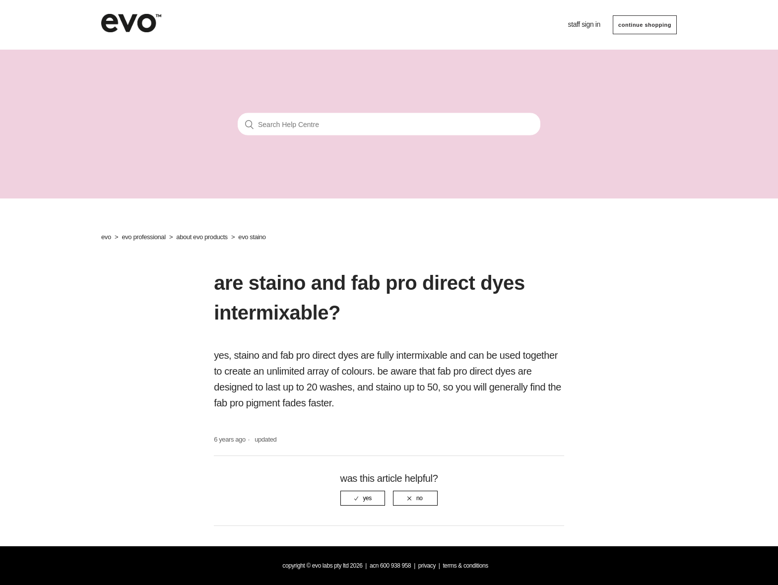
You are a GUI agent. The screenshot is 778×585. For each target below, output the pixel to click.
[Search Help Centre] (389, 124)
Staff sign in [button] (584, 24)
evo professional (143, 237)
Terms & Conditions (465, 565)
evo (106, 237)
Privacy (427, 565)
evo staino (251, 237)
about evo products (201, 237)
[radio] (362, 498)
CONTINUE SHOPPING (644, 25)
